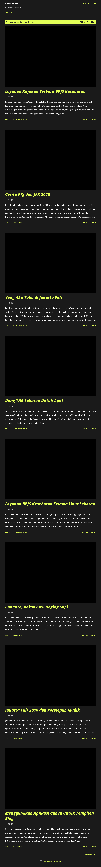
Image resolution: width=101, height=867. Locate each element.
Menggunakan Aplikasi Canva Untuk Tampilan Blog (49, 815)
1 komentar (17, 223)
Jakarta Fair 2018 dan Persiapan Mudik (42, 710)
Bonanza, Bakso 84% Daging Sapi (36, 607)
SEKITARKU (11, 3)
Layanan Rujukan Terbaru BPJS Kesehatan (45, 91)
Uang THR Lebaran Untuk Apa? (34, 400)
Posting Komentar (20, 119)
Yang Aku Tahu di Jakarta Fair (33, 297)
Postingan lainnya (89, 854)
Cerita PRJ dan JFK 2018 (27, 194)
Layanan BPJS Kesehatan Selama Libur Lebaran (50, 503)
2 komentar (17, 847)
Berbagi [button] (8, 119)
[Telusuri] (85, 3)
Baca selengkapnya (88, 119)
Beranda (9, 12)
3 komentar (17, 635)
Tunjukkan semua (87, 22)
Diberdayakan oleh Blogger (50, 861)
